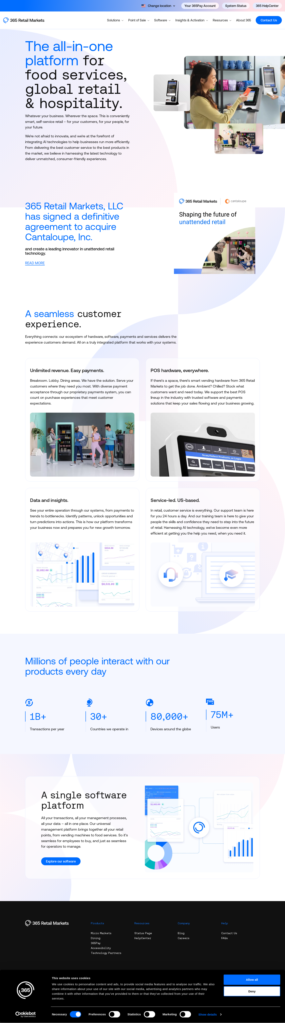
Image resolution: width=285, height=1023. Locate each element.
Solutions (115, 20)
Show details (208, 1015)
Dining (95, 938)
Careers (183, 938)
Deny (252, 992)
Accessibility (101, 948)
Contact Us (269, 20)
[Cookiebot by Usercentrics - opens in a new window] (25, 1015)
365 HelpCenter (267, 6)
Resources (222, 20)
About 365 (243, 20)
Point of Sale (138, 20)
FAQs (224, 938)
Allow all (252, 980)
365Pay (96, 943)
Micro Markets (101, 933)
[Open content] (158, 6)
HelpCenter (142, 938)
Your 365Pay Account (200, 6)
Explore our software (61, 861)
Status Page (143, 933)
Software (162, 20)
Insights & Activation (191, 20)
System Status (235, 6)
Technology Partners (106, 953)
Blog (181, 933)
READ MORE (35, 263)
